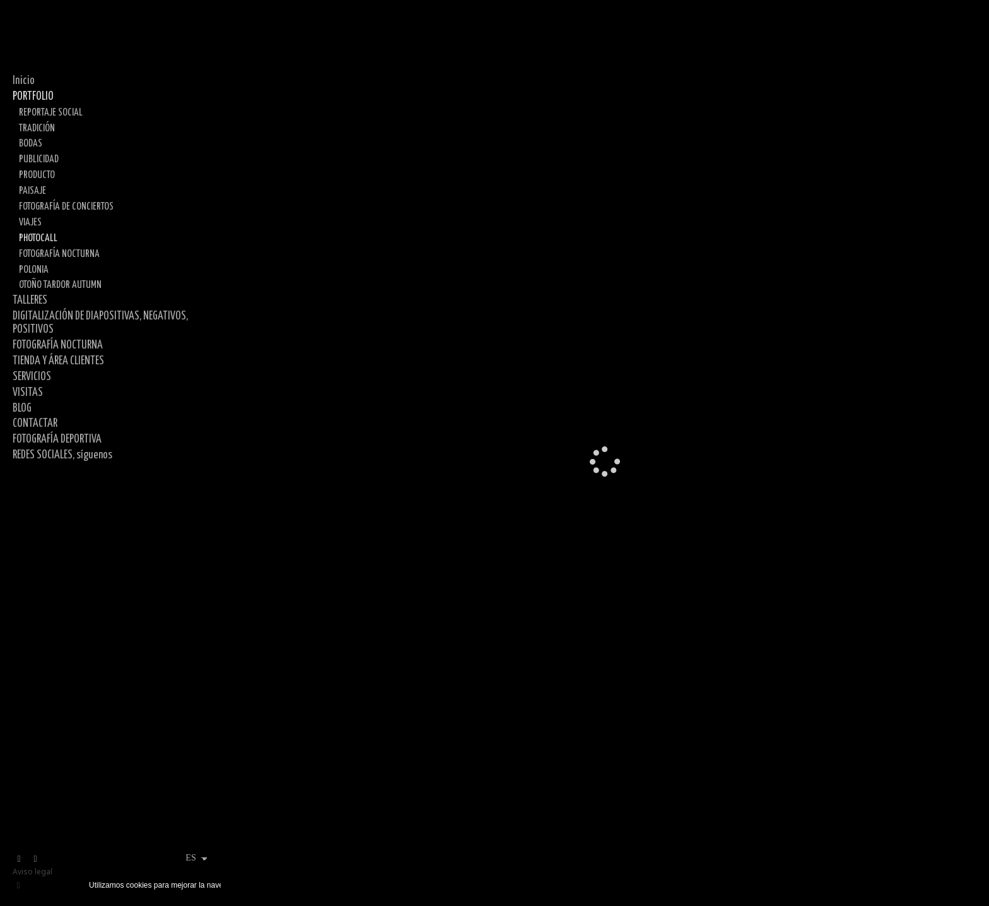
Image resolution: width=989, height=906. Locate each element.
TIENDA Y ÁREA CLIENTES (58, 361)
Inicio (24, 80)
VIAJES (30, 222)
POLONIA (34, 270)
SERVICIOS (32, 377)
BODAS (30, 143)
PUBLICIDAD (39, 159)
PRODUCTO (37, 175)
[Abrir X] (19, 859)
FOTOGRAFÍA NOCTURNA (59, 254)
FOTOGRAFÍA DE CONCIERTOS (66, 206)
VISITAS (28, 392)
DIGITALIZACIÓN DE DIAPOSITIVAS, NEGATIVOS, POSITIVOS (100, 323)
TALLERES (30, 300)
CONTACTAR (35, 423)
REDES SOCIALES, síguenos (62, 455)
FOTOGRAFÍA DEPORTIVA (57, 439)
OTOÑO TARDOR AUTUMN (60, 285)
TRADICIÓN (37, 128)
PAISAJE (32, 191)
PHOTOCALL (38, 238)
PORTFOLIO (33, 96)
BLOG (22, 408)
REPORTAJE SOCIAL (51, 112)
